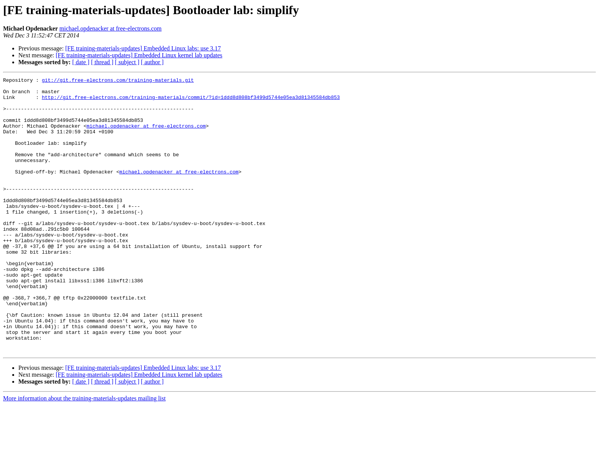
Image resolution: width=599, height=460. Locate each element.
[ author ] (152, 62)
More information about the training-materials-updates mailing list (84, 453)
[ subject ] (127, 62)
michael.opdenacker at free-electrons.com (111, 28)
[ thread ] (102, 62)
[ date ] (80, 62)
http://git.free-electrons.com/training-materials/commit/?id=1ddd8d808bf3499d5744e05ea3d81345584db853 (191, 101)
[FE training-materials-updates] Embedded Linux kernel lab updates (139, 55)
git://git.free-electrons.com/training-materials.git (118, 81)
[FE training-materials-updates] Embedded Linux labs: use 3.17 (143, 48)
